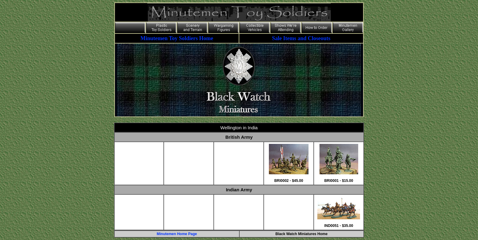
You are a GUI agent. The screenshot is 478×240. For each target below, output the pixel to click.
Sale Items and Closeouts (301, 38)
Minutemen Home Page (177, 234)
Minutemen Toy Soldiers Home (177, 38)
